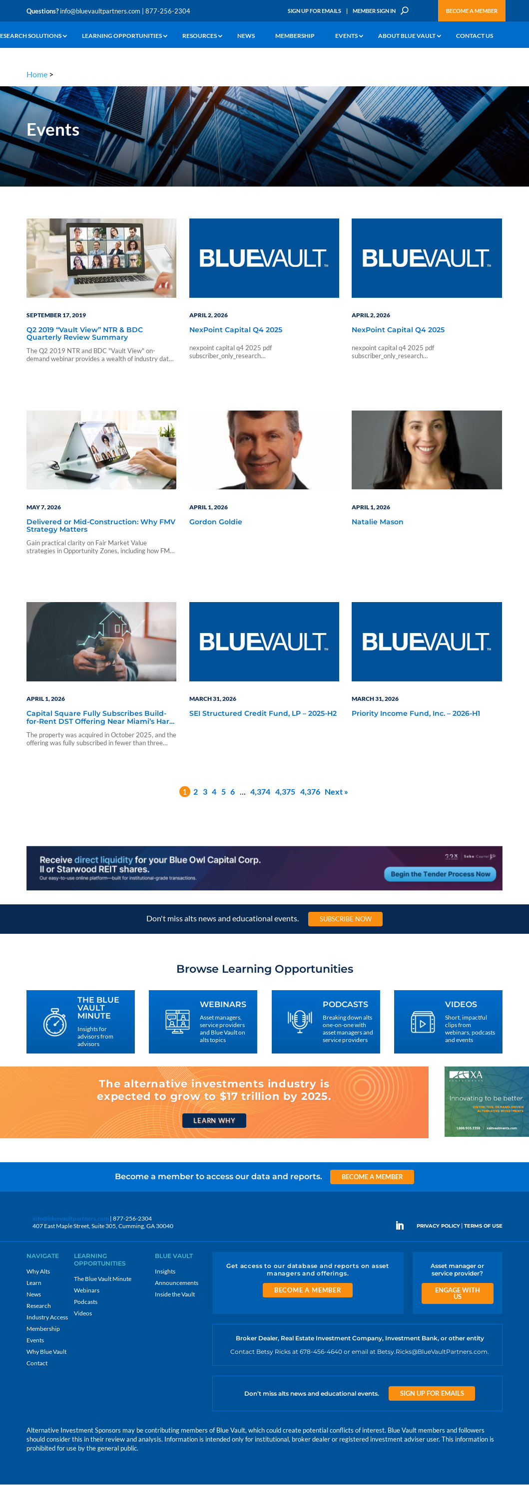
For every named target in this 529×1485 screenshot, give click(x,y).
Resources (199, 36)
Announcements (176, 1282)
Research (38, 1305)
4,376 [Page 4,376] (310, 792)
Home (36, 74)
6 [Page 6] (232, 792)
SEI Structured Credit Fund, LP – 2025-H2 (263, 714)
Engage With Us (457, 1293)
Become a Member (472, 10)
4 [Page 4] (214, 792)
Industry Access (47, 1317)
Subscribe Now (346, 919)
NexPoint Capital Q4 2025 (235, 331)
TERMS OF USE (483, 1226)
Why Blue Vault (46, 1351)
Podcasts (85, 1301)
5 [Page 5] (223, 792)
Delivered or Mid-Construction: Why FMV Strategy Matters (100, 526)
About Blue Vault (407, 36)
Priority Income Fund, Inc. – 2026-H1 (416, 714)
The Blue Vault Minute (102, 1278)
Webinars (86, 1290)
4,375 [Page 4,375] (285, 792)
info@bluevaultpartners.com (100, 11)
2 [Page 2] (195, 792)
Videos (83, 1313)
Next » (336, 792)
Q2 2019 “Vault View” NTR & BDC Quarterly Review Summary (84, 334)
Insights (165, 1271)
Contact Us (474, 36)
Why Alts (38, 1271)
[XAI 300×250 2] (487, 1136)
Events (346, 36)
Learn (33, 1282)
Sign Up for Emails (314, 10)
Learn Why (214, 1120)
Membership (295, 36)
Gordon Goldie (215, 522)
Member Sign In (374, 10)
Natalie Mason (378, 522)
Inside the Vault (175, 1294)
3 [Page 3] (205, 792)
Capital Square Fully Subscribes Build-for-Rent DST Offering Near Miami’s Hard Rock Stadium (100, 718)
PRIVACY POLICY (438, 1226)
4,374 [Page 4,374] (260, 792)
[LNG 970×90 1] (264, 889)
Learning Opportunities (122, 36)
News (246, 36)
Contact (36, 1363)
